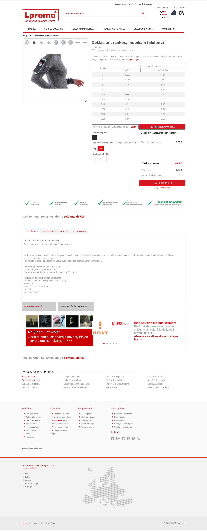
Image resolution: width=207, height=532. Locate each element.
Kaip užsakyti (120, 420)
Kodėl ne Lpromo (89, 417)
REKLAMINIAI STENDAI (83, 29)
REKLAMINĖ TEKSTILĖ (114, 29)
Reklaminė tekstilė (34, 423)
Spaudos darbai (33, 426)
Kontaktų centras (89, 426)
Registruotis (179, 7)
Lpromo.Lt (25, 525)
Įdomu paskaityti (88, 423)
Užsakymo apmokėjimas (125, 423)
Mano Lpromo (163, 7)
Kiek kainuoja (120, 417)
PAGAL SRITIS (168, 29)
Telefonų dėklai (74, 216)
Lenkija (28, 482)
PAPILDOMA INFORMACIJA (55, 231)
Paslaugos (31, 439)
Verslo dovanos (28, 376)
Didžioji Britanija (32, 485)
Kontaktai (148, 4)
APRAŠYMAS (31, 231)
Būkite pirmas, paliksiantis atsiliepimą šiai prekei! (113, 50)
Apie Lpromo (87, 420)
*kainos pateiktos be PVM (32, 450)
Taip (94, 149)
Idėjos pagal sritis (34, 429)
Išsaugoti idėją (162, 188)
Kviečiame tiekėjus (62, 436)
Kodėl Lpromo (87, 413)
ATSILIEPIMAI (79, 231)
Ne (101, 149)
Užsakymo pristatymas (124, 426)
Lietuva (28, 475)
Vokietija (29, 488)
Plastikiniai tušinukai (31, 380)
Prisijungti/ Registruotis (124, 413)
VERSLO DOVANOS (53, 29)
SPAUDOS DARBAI (143, 29)
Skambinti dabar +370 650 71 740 (127, 4)
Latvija (28, 478)
